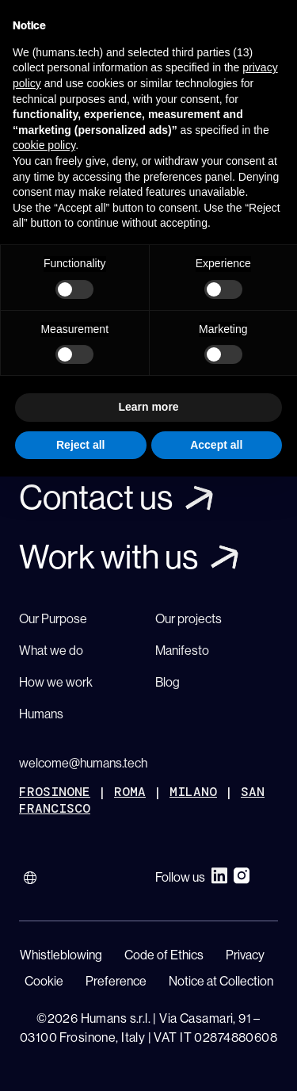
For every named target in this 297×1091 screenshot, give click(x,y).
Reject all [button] (80, 444)
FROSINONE (54, 791)
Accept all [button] (216, 444)
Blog (167, 682)
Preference (116, 981)
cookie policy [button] (44, 145)
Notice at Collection (221, 981)
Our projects (188, 618)
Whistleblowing (61, 955)
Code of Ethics (164, 955)
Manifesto (182, 650)
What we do (51, 650)
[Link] (148, 497)
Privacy (245, 955)
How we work (56, 682)
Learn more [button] (148, 406)
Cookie (44, 981)
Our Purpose (53, 618)
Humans (41, 714)
